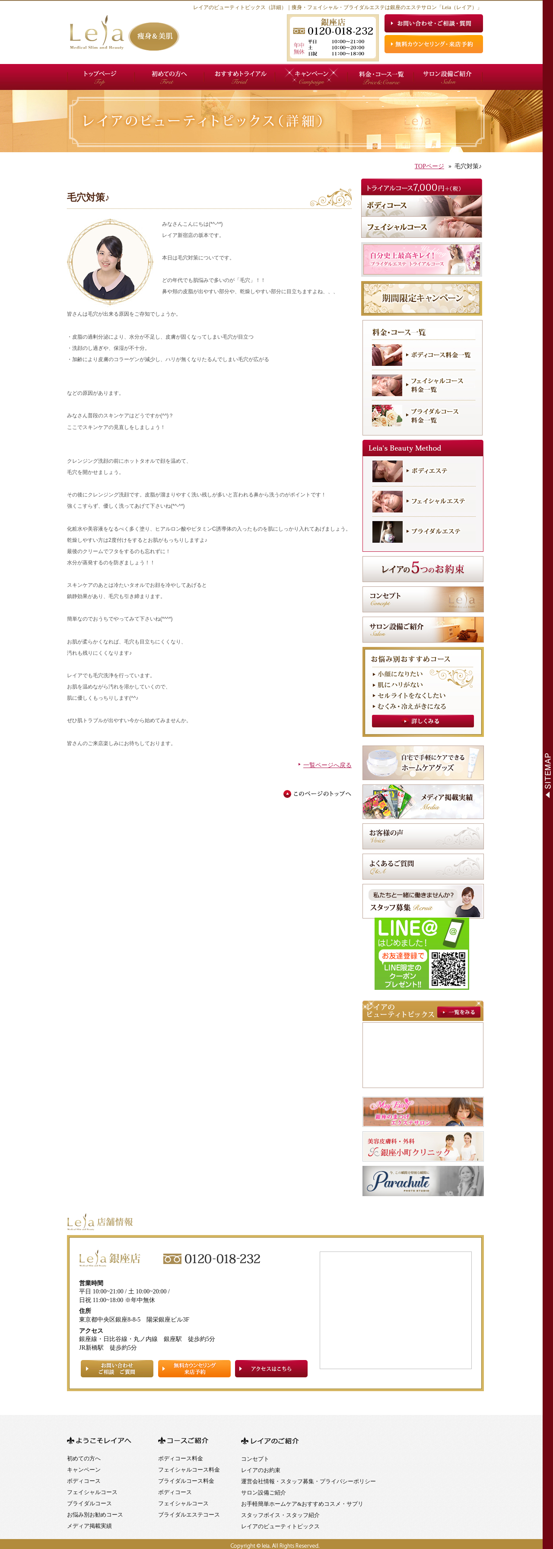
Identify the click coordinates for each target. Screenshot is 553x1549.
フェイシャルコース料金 (189, 1469)
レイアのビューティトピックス (280, 1526)
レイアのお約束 (260, 1470)
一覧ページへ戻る (327, 765)
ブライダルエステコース (189, 1514)
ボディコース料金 (180, 1458)
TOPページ (429, 166)
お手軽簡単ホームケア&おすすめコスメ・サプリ (302, 1504)
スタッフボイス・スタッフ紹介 (280, 1515)
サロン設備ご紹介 (263, 1492)
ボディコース (84, 1481)
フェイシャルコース (92, 1492)
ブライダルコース (89, 1503)
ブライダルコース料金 (186, 1481)
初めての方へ (84, 1458)
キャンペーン (84, 1469)
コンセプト (255, 1459)
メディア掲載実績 (89, 1526)
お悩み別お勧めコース (95, 1514)
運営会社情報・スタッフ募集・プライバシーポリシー (308, 1481)
